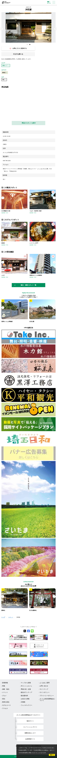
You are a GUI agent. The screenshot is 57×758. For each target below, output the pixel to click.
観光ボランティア (26, 692)
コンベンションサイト (30, 727)
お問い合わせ (44, 686)
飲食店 (4, 72)
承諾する (52, 755)
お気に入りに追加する (18, 48)
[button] (55, 28)
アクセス (5, 708)
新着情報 (5, 682)
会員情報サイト (30, 739)
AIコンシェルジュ (26, 686)
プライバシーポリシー (47, 695)
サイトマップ (44, 689)
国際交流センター (30, 733)
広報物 (23, 702)
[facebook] (28, 631)
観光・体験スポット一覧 (25, 285)
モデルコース (6, 705)
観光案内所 (24, 695)
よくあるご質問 (45, 682)
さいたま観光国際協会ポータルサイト (28, 715)
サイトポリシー (45, 692)
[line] (32, 631)
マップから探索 (26, 682)
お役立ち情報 (25, 699)
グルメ (4, 695)
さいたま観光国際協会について (47, 699)
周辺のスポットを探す (29, 123)
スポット (10, 617)
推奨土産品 (5, 702)
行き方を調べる (18, 54)
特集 (3, 686)
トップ (3, 617)
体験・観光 (5, 689)
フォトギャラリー (26, 705)
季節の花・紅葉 (26, 689)
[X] (24, 631)
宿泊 (3, 699)
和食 (4, 79)
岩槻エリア (5, 65)
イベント (5, 692)
